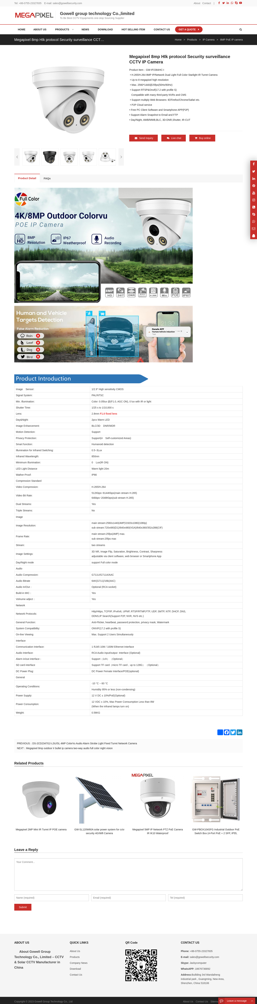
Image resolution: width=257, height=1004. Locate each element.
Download (75, 966)
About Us (75, 948)
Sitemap (215, 999)
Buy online (203, 138)
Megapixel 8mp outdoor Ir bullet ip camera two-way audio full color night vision (69, 745)
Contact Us (76, 972)
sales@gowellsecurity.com (67, 3)
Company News (78, 960)
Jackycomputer (197, 960)
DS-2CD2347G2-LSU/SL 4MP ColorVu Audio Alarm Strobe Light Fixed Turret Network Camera (84, 741)
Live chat (174, 138)
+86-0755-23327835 (30, 3)
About (197, 3)
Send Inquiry (144, 138)
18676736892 (202, 966)
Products (75, 954)
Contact (206, 3)
